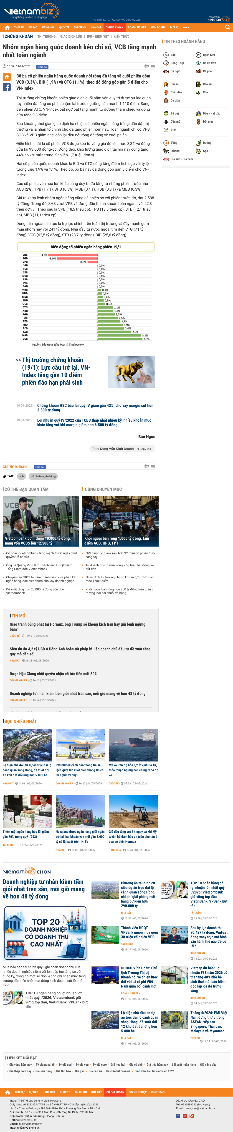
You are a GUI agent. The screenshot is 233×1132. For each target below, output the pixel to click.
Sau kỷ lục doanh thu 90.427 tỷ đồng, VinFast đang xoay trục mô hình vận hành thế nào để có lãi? (209, 937)
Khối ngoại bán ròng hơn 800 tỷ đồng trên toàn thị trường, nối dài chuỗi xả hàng (120, 591)
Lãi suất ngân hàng (184, 1064)
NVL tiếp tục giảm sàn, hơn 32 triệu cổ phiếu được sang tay (121, 555)
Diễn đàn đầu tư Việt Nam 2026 (154, 1071)
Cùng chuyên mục (103, 489)
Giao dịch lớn (71, 37)
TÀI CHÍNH (80, 27)
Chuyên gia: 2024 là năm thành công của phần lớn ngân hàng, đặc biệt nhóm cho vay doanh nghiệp (41, 579)
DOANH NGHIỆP (137, 27)
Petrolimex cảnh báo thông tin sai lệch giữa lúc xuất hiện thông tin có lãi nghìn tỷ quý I (80, 770)
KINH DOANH (158, 27)
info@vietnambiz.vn (30, 1123)
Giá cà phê (135, 1064)
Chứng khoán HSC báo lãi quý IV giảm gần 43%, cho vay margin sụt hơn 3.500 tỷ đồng (95, 408)
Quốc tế (15, 635)
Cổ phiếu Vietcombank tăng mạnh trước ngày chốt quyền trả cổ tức (41, 555)
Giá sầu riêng (43, 1071)
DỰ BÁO (33, 27)
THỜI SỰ (19, 27)
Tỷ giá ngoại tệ (45, 1064)
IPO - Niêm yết (98, 37)
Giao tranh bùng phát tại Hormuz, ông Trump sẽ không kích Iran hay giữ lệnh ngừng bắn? (77, 627)
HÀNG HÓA (48, 27)
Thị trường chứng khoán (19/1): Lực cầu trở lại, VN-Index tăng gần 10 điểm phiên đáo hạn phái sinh (56, 371)
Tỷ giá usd (65, 1064)
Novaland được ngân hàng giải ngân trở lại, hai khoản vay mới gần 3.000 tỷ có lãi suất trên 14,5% (80, 837)
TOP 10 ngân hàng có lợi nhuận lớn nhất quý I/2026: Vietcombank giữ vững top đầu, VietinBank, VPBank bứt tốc (56, 1000)
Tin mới (19, 616)
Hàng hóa (115, 850)
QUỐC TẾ (64, 27)
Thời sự (195, 1038)
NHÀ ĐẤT (96, 27)
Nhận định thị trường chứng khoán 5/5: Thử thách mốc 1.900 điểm (120, 579)
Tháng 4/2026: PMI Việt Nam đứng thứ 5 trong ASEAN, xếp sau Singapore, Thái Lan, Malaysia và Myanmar (208, 1022)
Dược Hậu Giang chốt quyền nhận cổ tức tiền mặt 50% (53, 674)
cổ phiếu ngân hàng (43, 476)
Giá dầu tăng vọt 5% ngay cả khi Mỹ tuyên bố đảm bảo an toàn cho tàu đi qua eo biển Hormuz (133, 837)
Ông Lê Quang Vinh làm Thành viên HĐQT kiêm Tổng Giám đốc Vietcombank (39, 567)
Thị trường (46, 37)
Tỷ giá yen (82, 1064)
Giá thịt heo (63, 1071)
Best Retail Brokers (118, 1071)
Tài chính (8, 845)
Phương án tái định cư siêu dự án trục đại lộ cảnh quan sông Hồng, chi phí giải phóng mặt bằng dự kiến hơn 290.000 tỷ (138, 894)
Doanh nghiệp (18, 680)
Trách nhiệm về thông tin (25, 1127)
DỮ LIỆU (174, 27)
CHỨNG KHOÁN (115, 27)
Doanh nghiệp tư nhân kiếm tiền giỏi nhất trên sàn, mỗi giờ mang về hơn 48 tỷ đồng (78, 693)
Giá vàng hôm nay (20, 1064)
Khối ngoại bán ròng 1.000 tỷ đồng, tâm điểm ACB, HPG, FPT (116, 541)
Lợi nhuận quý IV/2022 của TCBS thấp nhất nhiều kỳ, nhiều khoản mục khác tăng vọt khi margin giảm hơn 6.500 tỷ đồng (94, 422)
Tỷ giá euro (100, 1064)
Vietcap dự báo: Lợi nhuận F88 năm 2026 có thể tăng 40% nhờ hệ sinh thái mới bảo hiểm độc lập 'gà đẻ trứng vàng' (208, 979)
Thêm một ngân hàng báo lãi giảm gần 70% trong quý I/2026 (26, 834)
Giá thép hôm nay (20, 1071)
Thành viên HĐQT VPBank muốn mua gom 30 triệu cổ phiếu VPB (139, 932)
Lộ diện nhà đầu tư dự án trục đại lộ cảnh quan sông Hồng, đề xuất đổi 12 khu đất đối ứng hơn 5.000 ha (27, 770)
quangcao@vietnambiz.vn (200, 1108)
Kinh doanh (197, 953)
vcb (21, 476)
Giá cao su (95, 1071)
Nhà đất (15, 660)
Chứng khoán (19, 36)
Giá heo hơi (118, 1064)
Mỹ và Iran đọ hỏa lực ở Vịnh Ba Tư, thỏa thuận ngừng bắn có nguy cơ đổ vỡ (133, 770)
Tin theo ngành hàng (184, 41)
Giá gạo (79, 1071)
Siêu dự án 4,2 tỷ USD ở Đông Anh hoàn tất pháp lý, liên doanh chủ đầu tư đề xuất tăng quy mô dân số (80, 652)
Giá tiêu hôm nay (157, 1064)
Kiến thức (121, 37)
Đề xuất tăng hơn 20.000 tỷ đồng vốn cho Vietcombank (35, 591)
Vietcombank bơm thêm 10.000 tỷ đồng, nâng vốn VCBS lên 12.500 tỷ (38, 541)
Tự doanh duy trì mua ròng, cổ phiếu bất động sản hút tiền (120, 567)
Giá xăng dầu (208, 1064)
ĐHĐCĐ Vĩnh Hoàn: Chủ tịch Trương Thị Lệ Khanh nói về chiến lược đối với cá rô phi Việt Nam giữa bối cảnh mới (139, 977)
